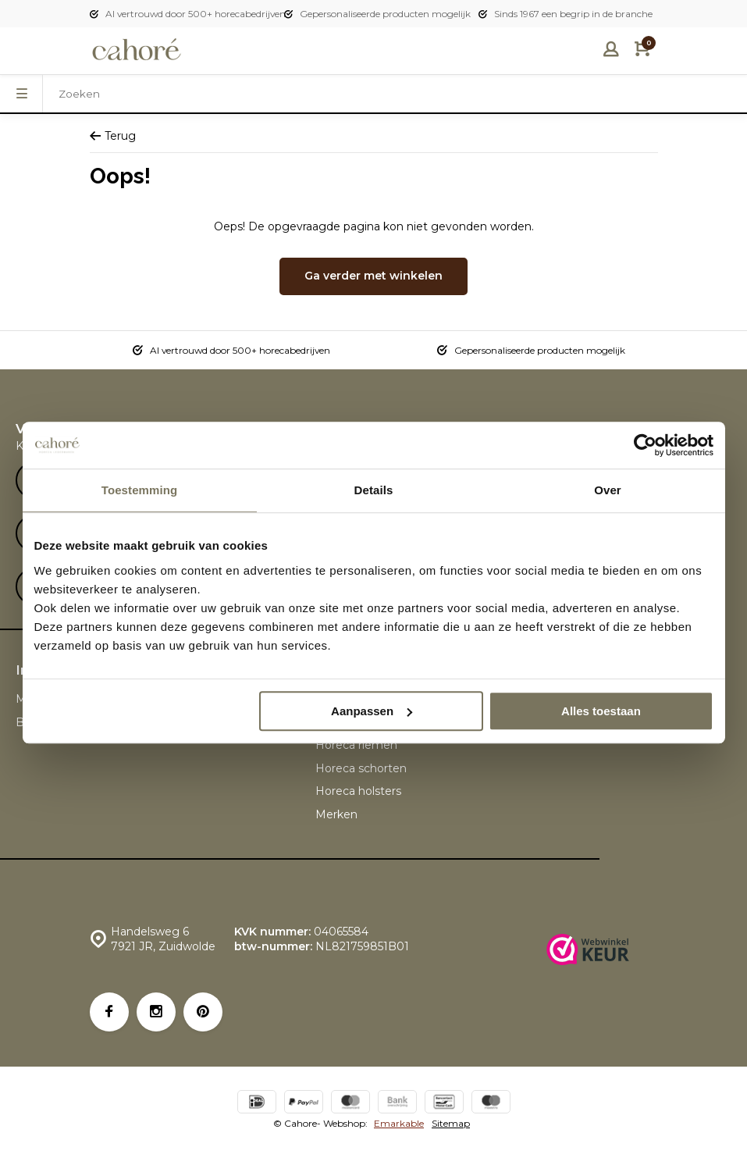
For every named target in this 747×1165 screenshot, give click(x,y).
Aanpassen (371, 711)
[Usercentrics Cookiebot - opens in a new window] (645, 445)
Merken (336, 814)
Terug (113, 136)
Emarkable (399, 1123)
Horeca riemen (356, 745)
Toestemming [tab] (139, 490)
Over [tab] (607, 490)
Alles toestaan (601, 711)
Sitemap (451, 1123)
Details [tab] (373, 490)
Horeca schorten (361, 768)
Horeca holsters (358, 791)
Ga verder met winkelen (373, 276)
